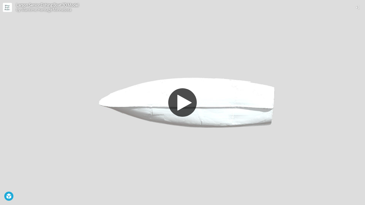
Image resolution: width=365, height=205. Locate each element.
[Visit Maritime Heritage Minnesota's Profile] (7, 7)
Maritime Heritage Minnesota (46, 9)
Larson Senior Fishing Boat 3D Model (47, 5)
